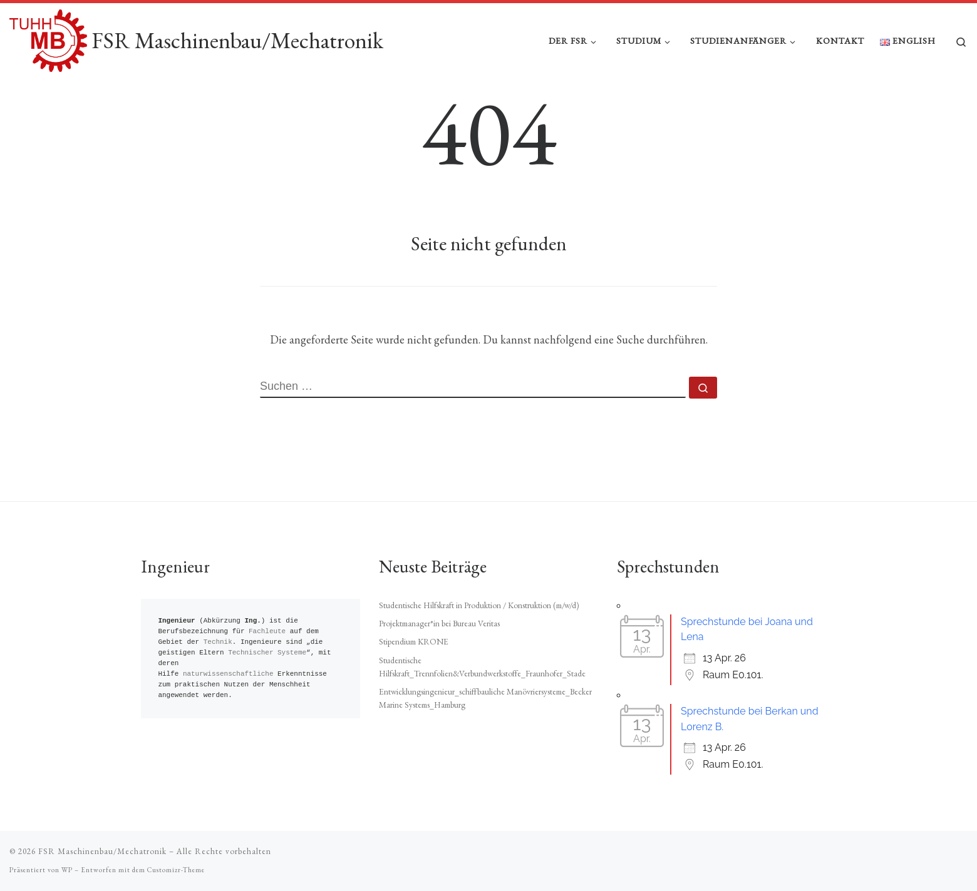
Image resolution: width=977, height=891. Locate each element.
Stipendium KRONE (413, 642)
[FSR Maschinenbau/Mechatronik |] (48, 38)
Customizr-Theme (176, 869)
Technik (218, 642)
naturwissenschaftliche (228, 674)
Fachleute (267, 631)
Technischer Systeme (267, 653)
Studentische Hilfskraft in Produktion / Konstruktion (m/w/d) (479, 605)
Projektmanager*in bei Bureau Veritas (439, 623)
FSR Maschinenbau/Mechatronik (102, 851)
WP (67, 869)
